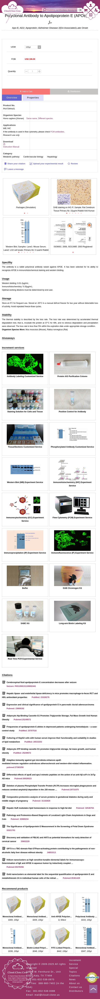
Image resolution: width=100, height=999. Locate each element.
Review (73, 163)
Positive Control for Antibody (72, 412)
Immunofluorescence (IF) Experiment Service (72, 553)
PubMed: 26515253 (33, 742)
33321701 (11, 830)
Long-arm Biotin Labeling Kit (72, 623)
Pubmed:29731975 (70, 790)
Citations (74, 975)
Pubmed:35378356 (15, 867)
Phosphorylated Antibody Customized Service (72, 447)
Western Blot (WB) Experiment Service (25, 482)
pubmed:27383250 (15, 767)
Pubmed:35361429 (71, 878)
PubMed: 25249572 (22, 753)
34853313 (51, 852)
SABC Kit (25, 623)
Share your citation (14, 163)
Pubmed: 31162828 (41, 801)
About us (74, 983)
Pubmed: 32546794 (85, 808)
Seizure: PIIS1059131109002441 (21, 686)
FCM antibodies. (57, 132)
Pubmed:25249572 (22, 719)
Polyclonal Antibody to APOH (86, 916)
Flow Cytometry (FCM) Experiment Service (72, 517)
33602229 (25, 841)
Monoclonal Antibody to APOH (13, 948)
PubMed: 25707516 (28, 731)
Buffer (25, 588)
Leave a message (14, 169)
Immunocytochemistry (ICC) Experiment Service (25, 519)
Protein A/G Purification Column (72, 376)
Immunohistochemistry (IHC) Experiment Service (72, 484)
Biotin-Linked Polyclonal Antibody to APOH (38, 948)
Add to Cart (26, 91)
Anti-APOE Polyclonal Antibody (62, 916)
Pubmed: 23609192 (15, 708)
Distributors (74, 91)
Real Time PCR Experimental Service (25, 659)
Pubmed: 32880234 (19, 819)
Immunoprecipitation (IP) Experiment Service (25, 553)
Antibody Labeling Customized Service (25, 376)
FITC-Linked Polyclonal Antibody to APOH (62, 948)
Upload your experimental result (46, 163)
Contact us (75, 987)
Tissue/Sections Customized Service (25, 447)
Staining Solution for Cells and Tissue (25, 412)
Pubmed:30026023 (23, 778)
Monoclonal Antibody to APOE (13, 916)
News (72, 979)
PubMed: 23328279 (40, 697)
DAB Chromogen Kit (72, 588)
